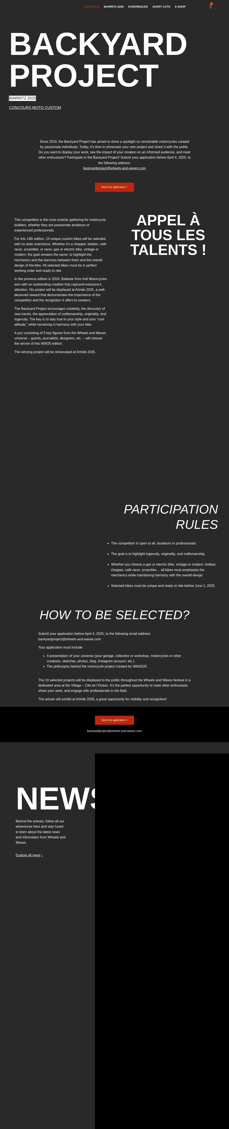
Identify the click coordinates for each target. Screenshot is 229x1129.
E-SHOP (180, 6)
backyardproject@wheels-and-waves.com (69, 640)
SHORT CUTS (161, 6)
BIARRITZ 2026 (113, 6)
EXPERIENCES (138, 6)
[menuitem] (203, 6)
